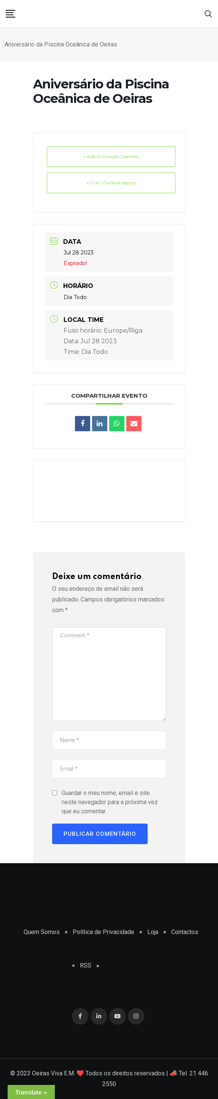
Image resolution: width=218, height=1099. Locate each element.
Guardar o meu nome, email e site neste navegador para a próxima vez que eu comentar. (110, 802)
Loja (152, 932)
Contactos (184, 932)
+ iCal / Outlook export (111, 183)
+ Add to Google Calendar (111, 156)
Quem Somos (42, 932)
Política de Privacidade (103, 932)
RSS (85, 965)
